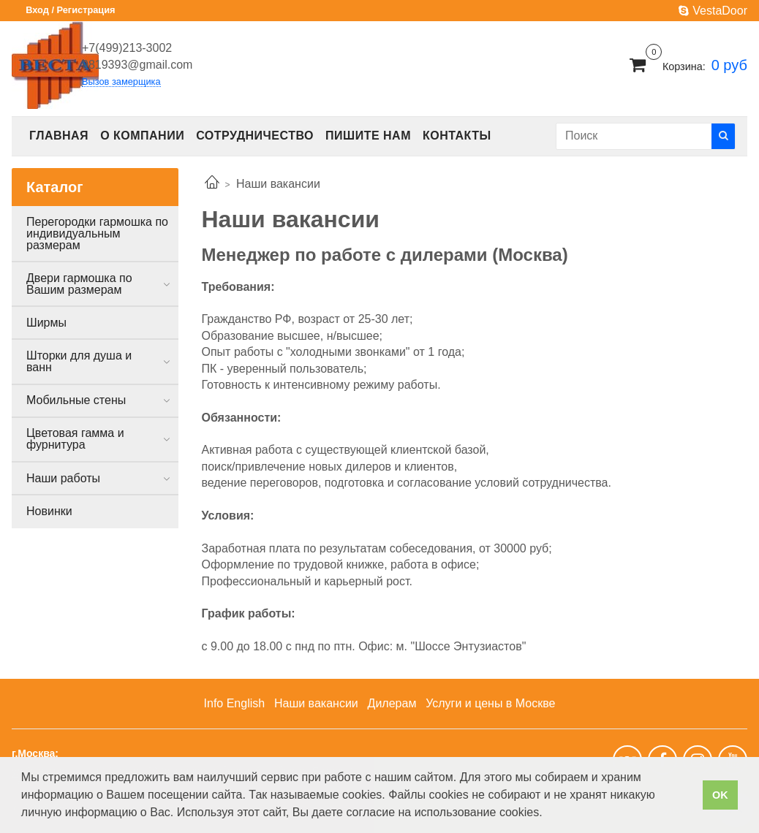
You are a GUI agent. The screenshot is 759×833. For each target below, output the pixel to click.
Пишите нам (368, 135)
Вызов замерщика (121, 82)
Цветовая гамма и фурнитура (75, 439)
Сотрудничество (255, 135)
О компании (142, 135)
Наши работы (63, 478)
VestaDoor (713, 10)
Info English (234, 703)
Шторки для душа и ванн (79, 361)
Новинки (49, 511)
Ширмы (46, 322)
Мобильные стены (76, 400)
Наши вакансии (316, 703)
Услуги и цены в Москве (490, 703)
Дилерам (392, 703)
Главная (58, 135)
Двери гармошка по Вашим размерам (79, 284)
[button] (547, 814)
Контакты (457, 135)
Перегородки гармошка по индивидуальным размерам (97, 233)
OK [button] (720, 795)
